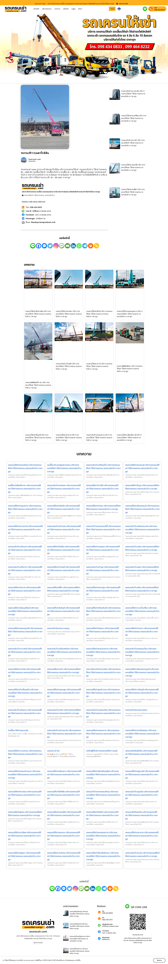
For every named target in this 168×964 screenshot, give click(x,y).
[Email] (67, 245)
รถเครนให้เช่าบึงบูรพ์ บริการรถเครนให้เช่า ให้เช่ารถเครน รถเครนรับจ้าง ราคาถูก (38, 437)
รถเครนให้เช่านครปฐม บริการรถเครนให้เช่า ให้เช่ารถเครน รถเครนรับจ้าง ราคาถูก (103, 591)
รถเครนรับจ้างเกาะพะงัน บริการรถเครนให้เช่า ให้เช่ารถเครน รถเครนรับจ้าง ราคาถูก (64, 734)
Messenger (106, 938)
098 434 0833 (159, 10)
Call (155, 8)
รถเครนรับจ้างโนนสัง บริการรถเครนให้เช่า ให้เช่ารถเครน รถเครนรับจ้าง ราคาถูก (69, 366)
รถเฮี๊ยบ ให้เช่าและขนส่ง (18, 730)
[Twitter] (50, 245)
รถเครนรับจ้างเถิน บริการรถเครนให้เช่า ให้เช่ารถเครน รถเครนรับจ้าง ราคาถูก (142, 589)
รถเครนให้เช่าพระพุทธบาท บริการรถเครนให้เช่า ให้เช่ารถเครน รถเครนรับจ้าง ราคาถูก (103, 836)
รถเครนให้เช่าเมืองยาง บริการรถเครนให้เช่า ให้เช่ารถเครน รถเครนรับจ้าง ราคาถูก (64, 774)
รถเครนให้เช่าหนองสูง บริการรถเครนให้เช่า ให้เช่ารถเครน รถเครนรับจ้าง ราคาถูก (64, 693)
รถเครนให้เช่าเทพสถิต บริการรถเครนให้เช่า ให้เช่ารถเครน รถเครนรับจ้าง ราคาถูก (64, 815)
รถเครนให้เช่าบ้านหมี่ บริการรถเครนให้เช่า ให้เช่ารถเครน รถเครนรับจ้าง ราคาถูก (63, 570)
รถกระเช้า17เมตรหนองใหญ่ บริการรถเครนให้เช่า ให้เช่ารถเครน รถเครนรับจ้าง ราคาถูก (103, 795)
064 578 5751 (107, 920)
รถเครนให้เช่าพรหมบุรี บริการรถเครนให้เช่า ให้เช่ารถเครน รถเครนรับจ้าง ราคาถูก (142, 468)
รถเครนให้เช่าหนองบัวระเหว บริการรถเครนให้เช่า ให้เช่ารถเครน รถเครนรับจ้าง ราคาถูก (25, 774)
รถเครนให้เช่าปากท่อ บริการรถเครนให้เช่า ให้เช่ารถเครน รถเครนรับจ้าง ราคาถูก (24, 672)
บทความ (57, 8)
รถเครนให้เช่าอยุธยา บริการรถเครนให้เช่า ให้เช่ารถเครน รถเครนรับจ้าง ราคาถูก (24, 856)
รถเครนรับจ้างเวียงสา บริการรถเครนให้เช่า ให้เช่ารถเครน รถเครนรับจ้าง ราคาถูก (25, 550)
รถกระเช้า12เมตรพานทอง (136, 710)
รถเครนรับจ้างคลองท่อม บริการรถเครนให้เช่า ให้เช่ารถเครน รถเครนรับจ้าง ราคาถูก (103, 713)
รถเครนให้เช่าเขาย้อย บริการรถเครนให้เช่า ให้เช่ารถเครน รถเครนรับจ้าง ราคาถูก (24, 836)
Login (73, 8)
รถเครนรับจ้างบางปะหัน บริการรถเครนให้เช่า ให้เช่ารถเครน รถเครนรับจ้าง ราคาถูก (133, 94)
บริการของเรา (47, 8)
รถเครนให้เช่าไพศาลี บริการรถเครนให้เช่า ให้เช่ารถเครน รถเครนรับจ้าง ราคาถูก (79, 926)
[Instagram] (56, 245)
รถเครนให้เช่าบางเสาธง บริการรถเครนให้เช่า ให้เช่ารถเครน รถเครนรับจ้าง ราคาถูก (25, 754)
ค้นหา (80, 8)
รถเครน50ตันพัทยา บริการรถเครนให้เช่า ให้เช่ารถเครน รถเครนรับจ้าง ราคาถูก (129, 369)
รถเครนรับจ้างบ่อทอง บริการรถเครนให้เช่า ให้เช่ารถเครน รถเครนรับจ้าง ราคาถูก (64, 489)
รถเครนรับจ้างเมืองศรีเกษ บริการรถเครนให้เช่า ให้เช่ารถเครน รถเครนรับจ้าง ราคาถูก (64, 652)
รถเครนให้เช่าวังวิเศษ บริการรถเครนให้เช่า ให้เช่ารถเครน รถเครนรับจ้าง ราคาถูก (63, 856)
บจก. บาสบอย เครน (109, 933)
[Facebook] (38, 245)
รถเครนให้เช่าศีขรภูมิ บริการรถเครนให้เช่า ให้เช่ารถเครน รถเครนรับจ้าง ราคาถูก (79, 913)
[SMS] (61, 245)
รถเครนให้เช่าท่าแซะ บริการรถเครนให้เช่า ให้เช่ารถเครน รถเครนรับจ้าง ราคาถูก (103, 507)
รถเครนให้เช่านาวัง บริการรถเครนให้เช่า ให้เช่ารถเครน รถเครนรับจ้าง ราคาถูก (99, 366)
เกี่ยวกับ (66, 8)
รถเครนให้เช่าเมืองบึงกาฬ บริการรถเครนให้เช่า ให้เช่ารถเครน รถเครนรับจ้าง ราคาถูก (129, 437)
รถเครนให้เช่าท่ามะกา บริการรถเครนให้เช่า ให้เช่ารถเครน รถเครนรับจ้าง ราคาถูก (141, 631)
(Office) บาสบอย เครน (110, 926)
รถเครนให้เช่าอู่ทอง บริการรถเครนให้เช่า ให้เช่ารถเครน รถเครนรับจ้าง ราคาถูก (25, 813)
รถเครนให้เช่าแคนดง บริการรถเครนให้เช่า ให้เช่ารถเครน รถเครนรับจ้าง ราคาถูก (63, 836)
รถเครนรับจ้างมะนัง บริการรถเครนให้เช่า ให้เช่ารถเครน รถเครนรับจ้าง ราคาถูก (142, 854)
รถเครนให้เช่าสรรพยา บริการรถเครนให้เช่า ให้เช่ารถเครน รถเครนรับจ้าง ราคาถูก (69, 314)
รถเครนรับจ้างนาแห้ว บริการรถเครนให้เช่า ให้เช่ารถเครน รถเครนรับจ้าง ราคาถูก (133, 143)
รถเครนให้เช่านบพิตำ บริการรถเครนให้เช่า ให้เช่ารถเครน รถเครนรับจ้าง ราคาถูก (133, 192)
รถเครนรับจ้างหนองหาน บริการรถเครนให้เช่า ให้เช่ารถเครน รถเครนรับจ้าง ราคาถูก (99, 437)
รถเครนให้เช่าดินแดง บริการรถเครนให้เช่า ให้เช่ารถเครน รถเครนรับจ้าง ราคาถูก (102, 631)
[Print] (90, 245)
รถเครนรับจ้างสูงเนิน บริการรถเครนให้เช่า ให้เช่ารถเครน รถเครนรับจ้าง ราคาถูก (141, 795)
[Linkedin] (73, 245)
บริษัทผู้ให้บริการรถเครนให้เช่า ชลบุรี (101, 750)
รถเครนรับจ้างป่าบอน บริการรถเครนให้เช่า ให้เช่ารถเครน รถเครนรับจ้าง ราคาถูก (64, 529)
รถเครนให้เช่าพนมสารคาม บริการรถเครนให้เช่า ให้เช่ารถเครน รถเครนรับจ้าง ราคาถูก (103, 652)
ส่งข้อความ (106, 939)
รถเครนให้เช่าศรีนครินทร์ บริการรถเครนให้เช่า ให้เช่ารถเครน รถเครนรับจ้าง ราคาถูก (103, 611)
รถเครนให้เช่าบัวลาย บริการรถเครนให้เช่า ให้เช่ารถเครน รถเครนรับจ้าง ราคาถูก (69, 437)
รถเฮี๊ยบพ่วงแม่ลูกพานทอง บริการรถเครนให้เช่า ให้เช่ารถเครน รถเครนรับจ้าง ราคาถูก (64, 468)
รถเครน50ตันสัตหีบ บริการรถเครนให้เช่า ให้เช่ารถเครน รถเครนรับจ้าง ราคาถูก (141, 754)
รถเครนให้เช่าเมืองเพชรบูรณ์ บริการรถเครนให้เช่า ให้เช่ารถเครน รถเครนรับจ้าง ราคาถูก (142, 672)
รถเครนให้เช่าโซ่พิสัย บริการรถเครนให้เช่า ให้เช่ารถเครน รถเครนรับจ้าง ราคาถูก (63, 795)
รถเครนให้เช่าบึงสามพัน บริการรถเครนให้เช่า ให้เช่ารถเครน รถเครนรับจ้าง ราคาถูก (38, 314)
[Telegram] (85, 245)
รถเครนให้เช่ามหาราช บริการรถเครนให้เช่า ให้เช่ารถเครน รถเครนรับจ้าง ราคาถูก (142, 836)
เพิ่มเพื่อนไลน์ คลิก (107, 924)
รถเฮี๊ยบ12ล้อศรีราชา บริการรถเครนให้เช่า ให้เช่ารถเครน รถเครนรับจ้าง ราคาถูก (24, 489)
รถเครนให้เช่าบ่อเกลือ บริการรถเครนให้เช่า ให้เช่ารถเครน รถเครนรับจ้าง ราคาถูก (133, 167)
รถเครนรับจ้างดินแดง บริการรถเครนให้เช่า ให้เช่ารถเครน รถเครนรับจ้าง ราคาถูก (25, 713)
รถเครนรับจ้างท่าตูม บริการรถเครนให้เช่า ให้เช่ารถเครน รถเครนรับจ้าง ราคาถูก (102, 570)
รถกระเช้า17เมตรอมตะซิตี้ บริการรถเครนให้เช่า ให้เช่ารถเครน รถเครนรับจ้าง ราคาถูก (103, 529)
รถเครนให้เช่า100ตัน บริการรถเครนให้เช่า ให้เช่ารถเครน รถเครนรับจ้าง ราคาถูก (63, 509)
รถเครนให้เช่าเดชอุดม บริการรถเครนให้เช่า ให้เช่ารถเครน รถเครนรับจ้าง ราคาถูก (103, 550)
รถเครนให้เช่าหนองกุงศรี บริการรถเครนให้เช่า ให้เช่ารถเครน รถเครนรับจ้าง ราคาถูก (25, 631)
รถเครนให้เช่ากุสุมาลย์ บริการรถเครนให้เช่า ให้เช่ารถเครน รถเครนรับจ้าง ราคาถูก (142, 774)
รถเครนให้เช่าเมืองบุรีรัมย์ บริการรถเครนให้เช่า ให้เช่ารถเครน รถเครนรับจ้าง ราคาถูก (25, 611)
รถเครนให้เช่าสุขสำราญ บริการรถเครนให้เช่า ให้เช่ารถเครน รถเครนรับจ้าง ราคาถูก (103, 693)
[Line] (32, 245)
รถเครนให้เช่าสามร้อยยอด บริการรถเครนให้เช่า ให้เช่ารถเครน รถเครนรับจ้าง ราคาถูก (142, 734)
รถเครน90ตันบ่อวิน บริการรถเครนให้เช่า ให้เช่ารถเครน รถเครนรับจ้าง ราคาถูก (141, 815)
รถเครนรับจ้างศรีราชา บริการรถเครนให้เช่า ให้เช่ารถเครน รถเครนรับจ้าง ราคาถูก (25, 570)
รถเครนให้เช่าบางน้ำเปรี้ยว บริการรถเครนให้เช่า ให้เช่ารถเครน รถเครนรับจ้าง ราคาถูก (142, 611)
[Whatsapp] (79, 245)
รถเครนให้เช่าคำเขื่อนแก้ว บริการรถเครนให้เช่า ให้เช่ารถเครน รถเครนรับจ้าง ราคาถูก (25, 693)
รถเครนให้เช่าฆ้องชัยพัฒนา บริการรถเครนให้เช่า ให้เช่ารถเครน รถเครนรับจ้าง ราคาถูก (103, 856)
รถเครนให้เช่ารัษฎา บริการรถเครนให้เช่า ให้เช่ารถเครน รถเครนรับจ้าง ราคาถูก (142, 487)
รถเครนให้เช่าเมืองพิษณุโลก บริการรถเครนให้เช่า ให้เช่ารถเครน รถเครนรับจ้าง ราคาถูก (103, 774)
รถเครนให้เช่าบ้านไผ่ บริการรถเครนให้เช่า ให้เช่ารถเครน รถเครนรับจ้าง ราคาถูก (102, 489)
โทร (103, 911)
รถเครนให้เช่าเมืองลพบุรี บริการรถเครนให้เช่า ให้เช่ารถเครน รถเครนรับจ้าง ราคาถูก (142, 509)
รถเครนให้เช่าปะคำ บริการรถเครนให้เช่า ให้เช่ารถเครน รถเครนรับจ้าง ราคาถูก (64, 670)
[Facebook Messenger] (44, 245)
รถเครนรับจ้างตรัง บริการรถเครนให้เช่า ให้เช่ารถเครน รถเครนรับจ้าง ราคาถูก (64, 711)
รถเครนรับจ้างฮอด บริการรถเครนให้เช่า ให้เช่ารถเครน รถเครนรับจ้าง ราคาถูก (142, 548)
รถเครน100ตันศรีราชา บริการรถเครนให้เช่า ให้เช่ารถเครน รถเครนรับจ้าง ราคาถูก (38, 385)
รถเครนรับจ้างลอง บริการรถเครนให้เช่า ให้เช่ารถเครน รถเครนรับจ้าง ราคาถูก (142, 568)
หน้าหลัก (36, 8)
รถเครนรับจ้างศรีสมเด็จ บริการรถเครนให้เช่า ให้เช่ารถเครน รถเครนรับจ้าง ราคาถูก (103, 468)
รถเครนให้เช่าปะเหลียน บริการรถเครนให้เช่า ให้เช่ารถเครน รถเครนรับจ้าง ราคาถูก (133, 118)
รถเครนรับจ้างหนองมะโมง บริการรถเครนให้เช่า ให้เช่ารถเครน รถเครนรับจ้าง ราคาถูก (142, 652)
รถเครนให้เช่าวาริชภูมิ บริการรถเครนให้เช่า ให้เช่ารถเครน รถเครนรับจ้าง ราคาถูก (142, 693)
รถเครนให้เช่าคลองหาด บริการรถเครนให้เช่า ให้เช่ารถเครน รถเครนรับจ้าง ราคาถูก (25, 509)
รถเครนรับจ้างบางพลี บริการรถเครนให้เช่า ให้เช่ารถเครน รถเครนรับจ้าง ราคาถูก (25, 652)
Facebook (105, 931)
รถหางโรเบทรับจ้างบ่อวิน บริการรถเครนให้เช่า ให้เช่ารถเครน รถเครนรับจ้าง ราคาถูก (103, 672)
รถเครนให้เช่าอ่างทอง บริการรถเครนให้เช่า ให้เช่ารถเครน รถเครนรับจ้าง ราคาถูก (24, 795)
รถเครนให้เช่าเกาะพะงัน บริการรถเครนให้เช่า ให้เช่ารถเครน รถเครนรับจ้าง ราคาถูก (25, 529)
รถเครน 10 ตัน (53, 750)
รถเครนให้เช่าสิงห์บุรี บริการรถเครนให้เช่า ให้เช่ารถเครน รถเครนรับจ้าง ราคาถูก (63, 611)
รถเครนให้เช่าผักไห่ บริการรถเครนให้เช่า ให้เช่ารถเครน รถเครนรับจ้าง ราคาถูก (99, 314)
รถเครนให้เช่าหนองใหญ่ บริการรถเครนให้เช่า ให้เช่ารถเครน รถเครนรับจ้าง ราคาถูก (25, 468)
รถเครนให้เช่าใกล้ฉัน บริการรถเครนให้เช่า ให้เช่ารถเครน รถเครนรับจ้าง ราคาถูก (63, 550)
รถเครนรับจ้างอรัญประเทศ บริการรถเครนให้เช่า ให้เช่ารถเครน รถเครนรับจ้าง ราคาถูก (142, 529)
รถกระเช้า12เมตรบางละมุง (58, 628)
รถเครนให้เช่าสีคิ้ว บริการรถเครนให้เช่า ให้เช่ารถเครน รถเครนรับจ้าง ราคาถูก (63, 589)
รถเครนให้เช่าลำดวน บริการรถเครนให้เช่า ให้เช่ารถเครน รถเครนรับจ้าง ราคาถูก (79, 951)
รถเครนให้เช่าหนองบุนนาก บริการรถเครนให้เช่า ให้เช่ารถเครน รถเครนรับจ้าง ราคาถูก (130, 314)
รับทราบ (159, 960)
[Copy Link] (96, 245)
